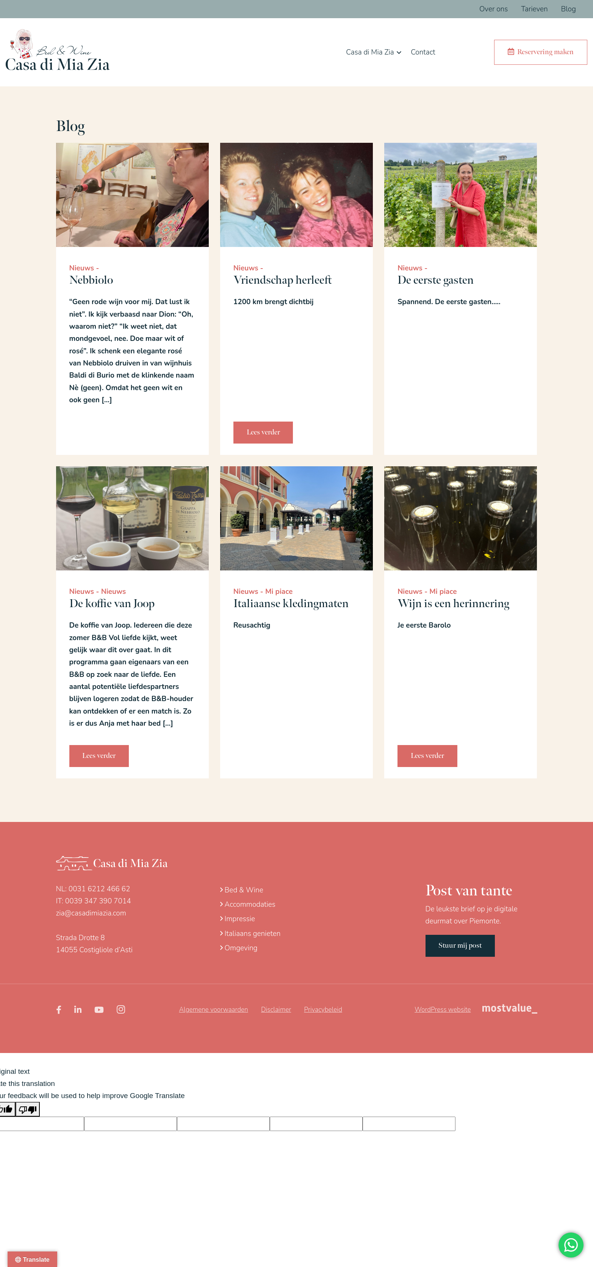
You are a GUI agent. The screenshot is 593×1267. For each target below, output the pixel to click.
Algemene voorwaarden (213, 1009)
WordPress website (443, 1009)
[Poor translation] (28, 1109)
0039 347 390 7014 (98, 901)
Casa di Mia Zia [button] (370, 52)
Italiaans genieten (250, 934)
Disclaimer (276, 1009)
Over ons (493, 9)
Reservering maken (541, 52)
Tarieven (534, 9)
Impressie (237, 919)
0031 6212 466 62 (99, 889)
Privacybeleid (323, 1009)
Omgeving (239, 948)
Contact (423, 52)
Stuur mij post (461, 945)
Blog (568, 9)
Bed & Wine (241, 890)
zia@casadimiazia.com (91, 913)
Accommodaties (247, 904)
